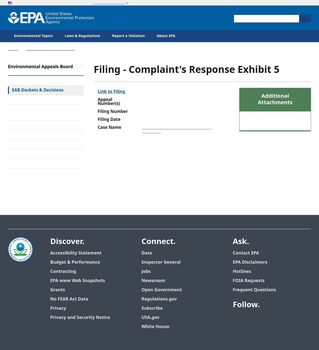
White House (155, 326)
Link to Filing (112, 91)
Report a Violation (128, 36)
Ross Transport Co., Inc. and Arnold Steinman (177, 129)
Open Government (162, 290)
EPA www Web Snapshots (77, 280)
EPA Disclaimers (250, 262)
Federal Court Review (33, 100)
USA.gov (151, 317)
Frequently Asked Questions (39, 154)
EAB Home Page (28, 80)
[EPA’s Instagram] (286, 319)
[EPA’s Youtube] (262, 319)
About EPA (166, 36)
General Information (32, 163)
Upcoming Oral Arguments (38, 144)
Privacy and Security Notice (80, 317)
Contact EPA (246, 253)
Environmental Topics (33, 36)
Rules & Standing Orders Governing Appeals (36, 112)
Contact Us (20, 179)
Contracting (63, 271)
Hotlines (242, 271)
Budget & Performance (75, 262)
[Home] (51, 17)
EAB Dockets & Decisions (38, 90)
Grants (57, 290)
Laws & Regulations (82, 36)
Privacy (58, 308)
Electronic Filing (27, 134)
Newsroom (153, 280)
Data (147, 253)
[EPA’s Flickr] (274, 319)
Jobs (146, 271)
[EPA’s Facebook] (238, 319)
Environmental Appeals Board (50, 48)
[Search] (305, 19)
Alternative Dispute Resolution (42, 124)
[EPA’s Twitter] (250, 319)
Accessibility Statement (75, 253)
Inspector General (161, 262)
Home (13, 48)
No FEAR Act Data (69, 299)
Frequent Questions (254, 290)
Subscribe (152, 308)
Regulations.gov (159, 299)
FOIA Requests (248, 280)
